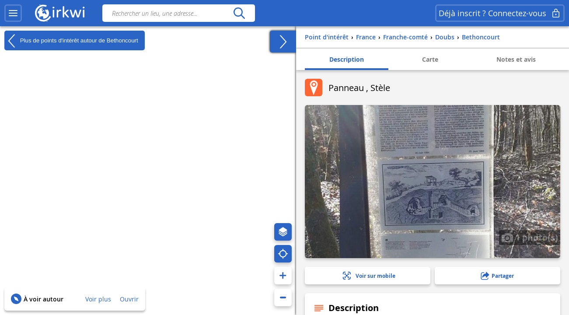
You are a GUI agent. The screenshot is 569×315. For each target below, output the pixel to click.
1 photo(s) (529, 237)
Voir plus (98, 299)
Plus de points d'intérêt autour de (71, 41)
